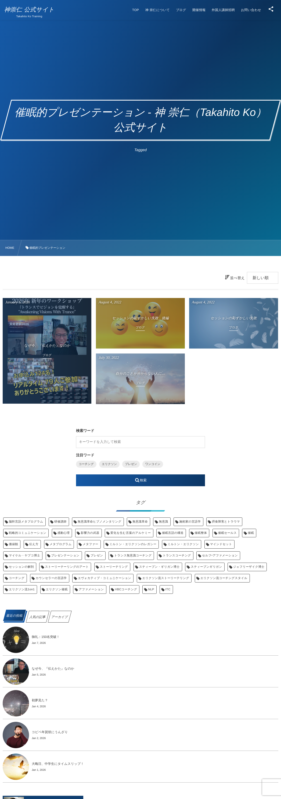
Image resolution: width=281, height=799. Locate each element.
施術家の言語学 (190, 521)
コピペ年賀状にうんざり (50, 732)
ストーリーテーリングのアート (67, 567)
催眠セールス (227, 533)
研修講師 (60, 521)
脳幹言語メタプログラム (26, 521)
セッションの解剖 (21, 567)
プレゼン (131, 464)
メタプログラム (61, 544)
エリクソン (109, 464)
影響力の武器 (90, 533)
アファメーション (91, 589)
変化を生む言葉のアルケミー (130, 533)
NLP (151, 589)
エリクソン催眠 (57, 589)
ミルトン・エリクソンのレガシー (132, 544)
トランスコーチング (177, 555)
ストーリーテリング (114, 567)
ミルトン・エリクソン (183, 544)
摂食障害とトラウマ (226, 521)
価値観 (13, 544)
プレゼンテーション (65, 555)
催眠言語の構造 (172, 533)
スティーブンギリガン (206, 567)
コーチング (86, 464)
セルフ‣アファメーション (220, 555)
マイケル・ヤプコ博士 (24, 555)
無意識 (163, 521)
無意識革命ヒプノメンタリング (99, 521)
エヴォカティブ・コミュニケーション (104, 578)
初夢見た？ (40, 700)
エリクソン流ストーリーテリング (165, 578)
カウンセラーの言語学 (51, 578)
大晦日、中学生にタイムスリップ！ (58, 764)
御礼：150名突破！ (46, 637)
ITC (167, 589)
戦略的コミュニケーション (27, 533)
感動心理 (63, 533)
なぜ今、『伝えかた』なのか (53, 668)
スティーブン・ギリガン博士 (159, 567)
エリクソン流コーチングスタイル (223, 578)
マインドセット (221, 544)
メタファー (90, 544)
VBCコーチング (126, 589)
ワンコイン (152, 464)
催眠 (251, 533)
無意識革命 (140, 521)
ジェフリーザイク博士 (248, 567)
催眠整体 (201, 533)
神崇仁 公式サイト (31, 10)
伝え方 (34, 544)
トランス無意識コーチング (133, 555)
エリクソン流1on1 (22, 589)
